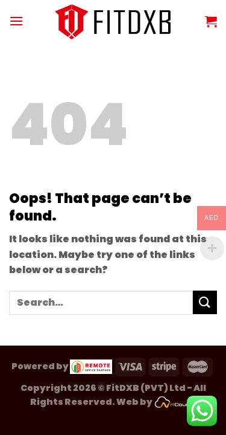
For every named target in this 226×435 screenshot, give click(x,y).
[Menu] (16, 21)
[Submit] (205, 302)
